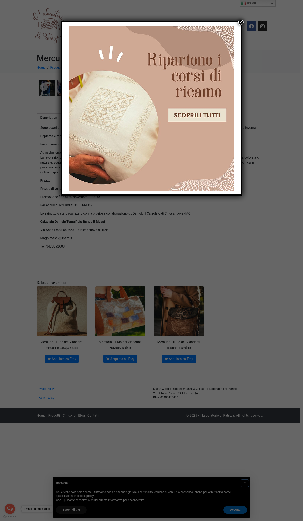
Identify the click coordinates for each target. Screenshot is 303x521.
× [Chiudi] (240, 22)
